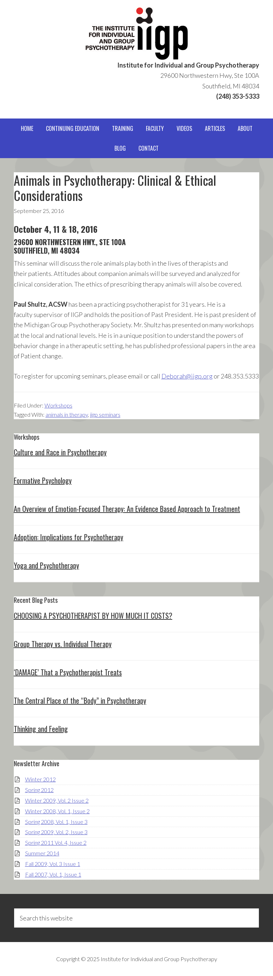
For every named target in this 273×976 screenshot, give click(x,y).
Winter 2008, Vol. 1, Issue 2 (57, 811)
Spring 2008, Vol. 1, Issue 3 (56, 821)
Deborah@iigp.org (187, 376)
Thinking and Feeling (41, 728)
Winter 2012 (40, 779)
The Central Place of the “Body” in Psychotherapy (80, 700)
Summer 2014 (42, 853)
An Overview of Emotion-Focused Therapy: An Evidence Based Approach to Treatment (127, 508)
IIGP (137, 33)
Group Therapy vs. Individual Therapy (63, 644)
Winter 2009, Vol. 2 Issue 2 (57, 800)
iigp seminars (105, 414)
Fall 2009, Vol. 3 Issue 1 (52, 863)
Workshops (58, 405)
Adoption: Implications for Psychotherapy (68, 537)
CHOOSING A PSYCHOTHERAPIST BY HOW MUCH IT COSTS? (93, 615)
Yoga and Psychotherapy (46, 565)
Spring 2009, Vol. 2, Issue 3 (56, 831)
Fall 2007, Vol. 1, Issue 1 (53, 874)
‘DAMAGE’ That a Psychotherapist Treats (68, 672)
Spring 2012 (39, 789)
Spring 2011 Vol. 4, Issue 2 (56, 842)
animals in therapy (67, 414)
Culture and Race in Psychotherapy (60, 452)
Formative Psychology (43, 480)
